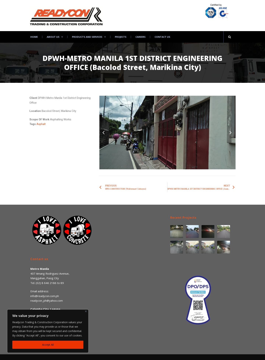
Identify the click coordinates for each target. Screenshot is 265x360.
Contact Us (162, 37)
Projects (120, 37)
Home (34, 37)
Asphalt (41, 124)
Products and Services (87, 37)
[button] (165, 166)
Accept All (48, 344)
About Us (53, 37)
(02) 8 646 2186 (46, 283)
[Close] (86, 311)
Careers (140, 37)
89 (62, 283)
